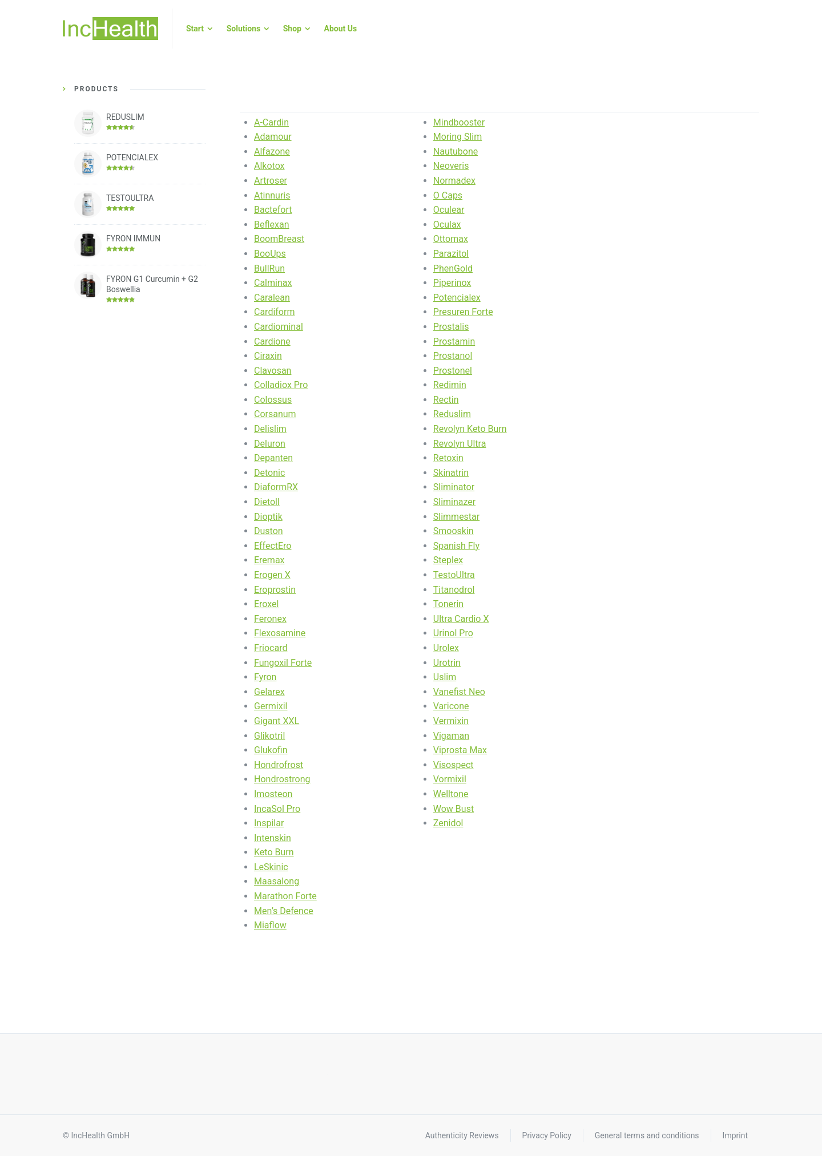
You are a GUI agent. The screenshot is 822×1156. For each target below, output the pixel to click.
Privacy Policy (546, 1135)
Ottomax (450, 238)
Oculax (447, 224)
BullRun (269, 268)
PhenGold (453, 268)
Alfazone (272, 151)
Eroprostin (275, 589)
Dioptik (268, 516)
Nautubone (455, 151)
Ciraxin (268, 355)
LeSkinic (271, 867)
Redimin (449, 384)
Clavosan (272, 370)
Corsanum (275, 414)
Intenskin (272, 837)
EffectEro (272, 545)
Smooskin (453, 531)
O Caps (447, 195)
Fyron (265, 677)
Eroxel (266, 604)
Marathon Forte (285, 896)
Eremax (269, 560)
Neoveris (451, 165)
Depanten (273, 457)
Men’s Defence (283, 911)
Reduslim (452, 414)
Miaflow (270, 925)
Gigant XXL (276, 721)
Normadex (454, 180)
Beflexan (271, 224)
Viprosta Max (460, 750)
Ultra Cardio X (461, 618)
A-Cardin (271, 122)
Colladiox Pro (281, 384)
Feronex (270, 618)
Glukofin (271, 750)
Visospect (453, 764)
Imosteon (273, 794)
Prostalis (451, 326)
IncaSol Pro (277, 808)
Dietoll (267, 501)
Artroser (270, 180)
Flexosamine (279, 633)
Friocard (270, 647)
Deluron (269, 443)
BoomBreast (279, 238)
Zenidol (448, 823)
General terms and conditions (647, 1135)
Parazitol (451, 253)
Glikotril (269, 735)
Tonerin (448, 604)
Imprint (735, 1135)
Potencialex (457, 297)
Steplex (448, 560)
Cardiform (274, 311)
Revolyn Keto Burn (470, 428)
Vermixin (451, 721)
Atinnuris (272, 195)
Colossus (273, 399)
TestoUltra (454, 574)
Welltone (451, 794)
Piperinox (452, 282)
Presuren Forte (463, 311)
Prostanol (453, 355)
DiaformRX (276, 487)
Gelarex (269, 691)
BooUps (270, 253)
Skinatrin (451, 472)
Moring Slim (457, 136)
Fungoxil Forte (283, 662)
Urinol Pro (453, 633)
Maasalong (276, 881)
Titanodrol (454, 589)
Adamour (273, 136)
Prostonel (452, 370)
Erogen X (272, 574)
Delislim (270, 428)
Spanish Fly (456, 545)
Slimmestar (456, 516)
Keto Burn (274, 852)
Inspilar (269, 823)
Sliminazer (454, 501)
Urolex (446, 647)
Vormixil (449, 779)
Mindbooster (459, 122)
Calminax (273, 282)
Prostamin (454, 341)
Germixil (270, 706)
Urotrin (447, 662)
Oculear (449, 209)
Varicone (451, 706)
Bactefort (273, 209)
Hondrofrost (278, 764)
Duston (268, 531)
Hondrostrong (282, 779)
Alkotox (269, 165)
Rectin (446, 399)
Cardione (272, 341)
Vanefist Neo (459, 691)
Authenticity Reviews (462, 1135)
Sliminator (453, 487)
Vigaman (451, 735)
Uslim (444, 677)
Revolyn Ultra (459, 443)
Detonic (269, 472)
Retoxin (448, 457)
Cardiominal (278, 326)
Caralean (272, 297)
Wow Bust (453, 808)
